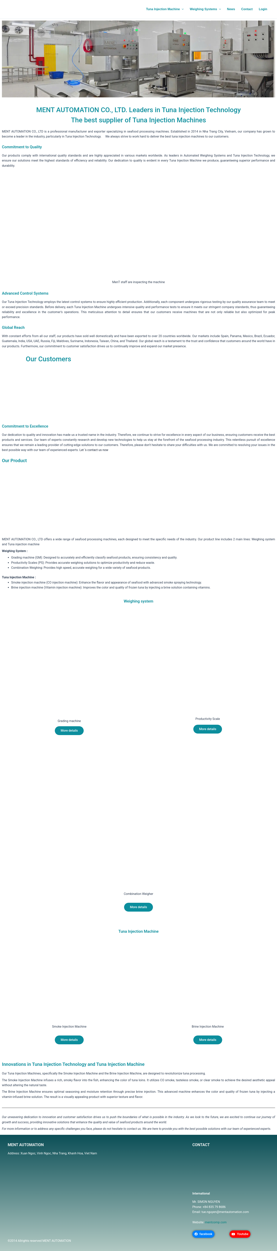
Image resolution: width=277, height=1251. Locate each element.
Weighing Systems (205, 9)
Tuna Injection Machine (165, 9)
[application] (182, 9)
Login (263, 9)
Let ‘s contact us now (93, 450)
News (231, 9)
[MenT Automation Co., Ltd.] (92, 1195)
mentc (209, 1222)
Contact (247, 9)
